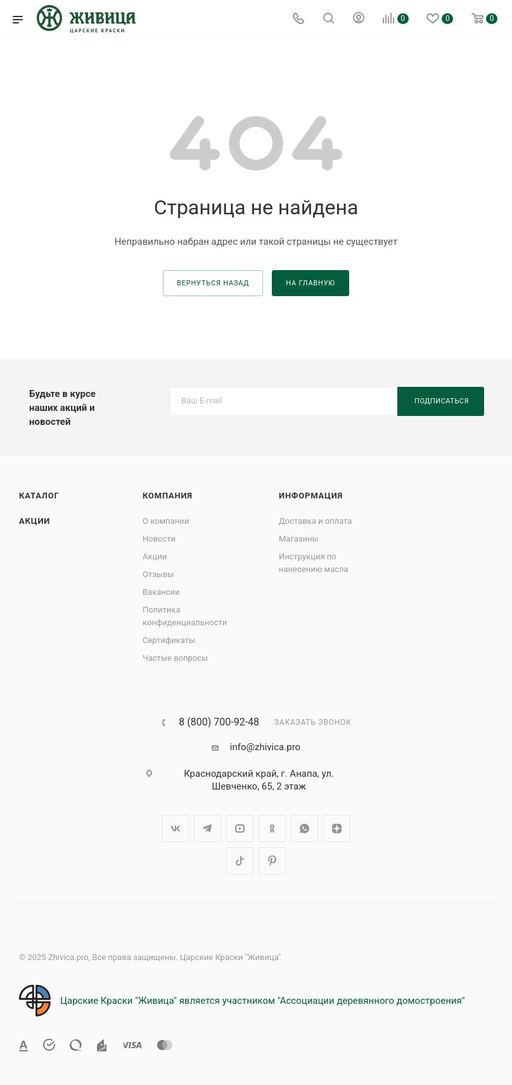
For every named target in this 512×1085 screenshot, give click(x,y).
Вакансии (161, 592)
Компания (168, 495)
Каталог (39, 495)
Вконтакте (175, 828)
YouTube (239, 828)
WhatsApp (304, 828)
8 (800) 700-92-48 (219, 722)
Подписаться (441, 401)
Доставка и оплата (315, 521)
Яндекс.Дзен (336, 828)
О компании (166, 521)
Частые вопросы (175, 658)
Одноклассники (272, 828)
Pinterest (272, 860)
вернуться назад (213, 283)
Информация (311, 495)
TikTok (239, 860)
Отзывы (158, 574)
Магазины (299, 538)
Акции (34, 521)
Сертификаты (169, 640)
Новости (159, 538)
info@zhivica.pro (265, 747)
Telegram (207, 828)
